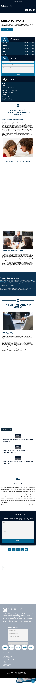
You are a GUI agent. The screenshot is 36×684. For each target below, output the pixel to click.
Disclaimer (23, 672)
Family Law (16, 618)
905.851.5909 (6, 665)
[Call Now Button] (33, 681)
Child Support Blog (6, 429)
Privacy (12, 672)
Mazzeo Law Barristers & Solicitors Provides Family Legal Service (18, 462)
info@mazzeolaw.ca (7, 664)
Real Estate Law (22, 618)
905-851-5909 (18, 1)
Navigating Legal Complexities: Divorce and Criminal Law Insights (18, 440)
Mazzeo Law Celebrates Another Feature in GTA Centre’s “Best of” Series (16, 451)
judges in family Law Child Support (22, 344)
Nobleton (14, 342)
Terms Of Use (17, 672)
